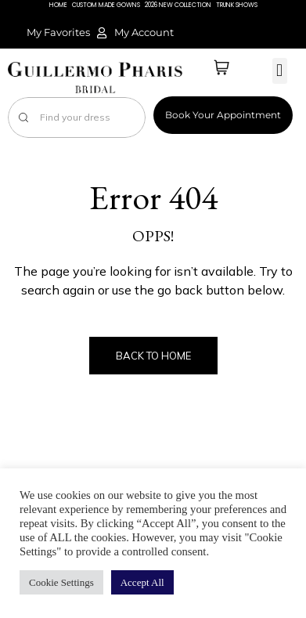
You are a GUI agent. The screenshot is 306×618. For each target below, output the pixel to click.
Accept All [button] (142, 582)
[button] (279, 71)
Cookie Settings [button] (61, 582)
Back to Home (153, 355)
